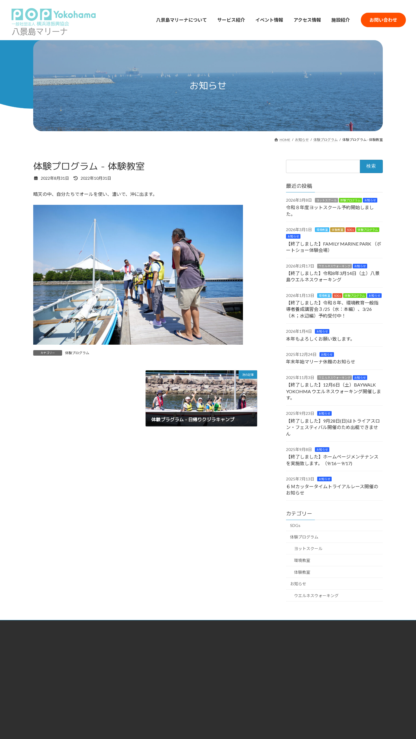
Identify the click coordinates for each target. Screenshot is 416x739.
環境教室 (322, 229)
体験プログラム (77, 353)
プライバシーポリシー (342, 672)
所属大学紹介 (156, 666)
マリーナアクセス (287, 649)
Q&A (327, 663)
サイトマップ (334, 681)
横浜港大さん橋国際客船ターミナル (64, 706)
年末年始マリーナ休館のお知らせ (320, 362)
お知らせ (370, 200)
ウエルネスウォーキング (334, 266)
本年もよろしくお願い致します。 (320, 338)
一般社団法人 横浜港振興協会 (65, 691)
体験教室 (337, 229)
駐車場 (277, 658)
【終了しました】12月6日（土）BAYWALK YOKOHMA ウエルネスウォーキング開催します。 (333, 391)
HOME (120, 636)
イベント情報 (334, 637)
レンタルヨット (231, 649)
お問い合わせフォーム (342, 655)
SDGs (350, 229)
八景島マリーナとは (162, 649)
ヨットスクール (326, 200)
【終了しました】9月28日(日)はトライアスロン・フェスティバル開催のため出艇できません (333, 427)
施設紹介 (330, 646)
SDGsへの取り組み (161, 658)
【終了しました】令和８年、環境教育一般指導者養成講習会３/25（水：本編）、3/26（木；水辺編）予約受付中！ (332, 309)
